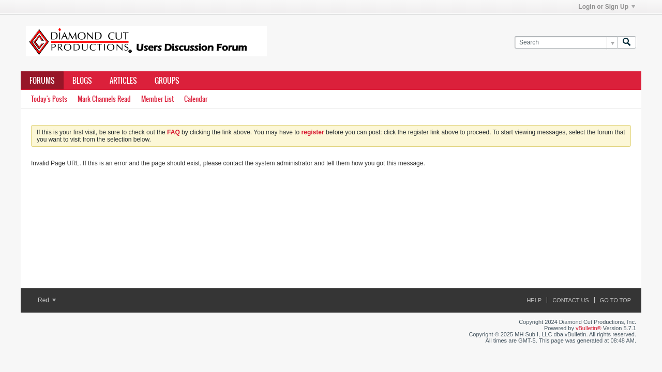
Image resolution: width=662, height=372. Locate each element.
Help (533, 300)
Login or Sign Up (606, 6)
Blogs (82, 80)
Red (47, 300)
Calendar (195, 99)
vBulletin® (588, 328)
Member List (157, 99)
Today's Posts (49, 99)
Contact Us (570, 300)
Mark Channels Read (104, 99)
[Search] (566, 42)
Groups (167, 80)
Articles (123, 80)
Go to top (615, 300)
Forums (42, 80)
